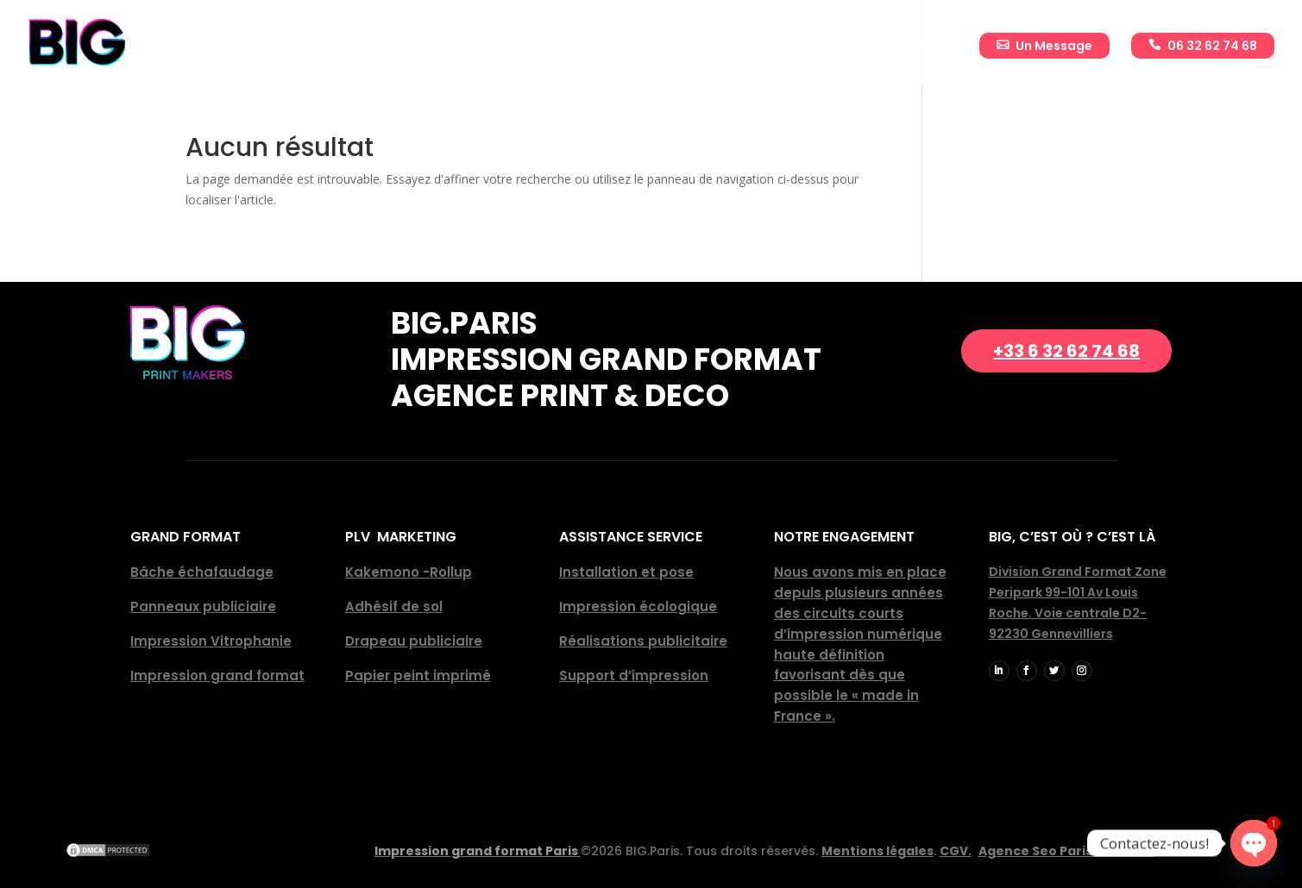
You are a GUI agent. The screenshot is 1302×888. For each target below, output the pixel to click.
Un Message (1054, 45)
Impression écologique (638, 606)
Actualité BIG (916, 47)
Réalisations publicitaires (753, 47)
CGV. (956, 851)
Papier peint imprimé (418, 675)
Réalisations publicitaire (643, 641)
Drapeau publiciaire (413, 641)
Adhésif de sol (394, 606)
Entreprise (501, 47)
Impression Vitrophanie (211, 641)
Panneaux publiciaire (203, 606)
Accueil (424, 47)
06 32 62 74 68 (1212, 45)
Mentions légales (877, 851)
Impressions (594, 47)
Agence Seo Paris (1066, 851)
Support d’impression (633, 675)
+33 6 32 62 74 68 (1066, 351)
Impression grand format (217, 675)
